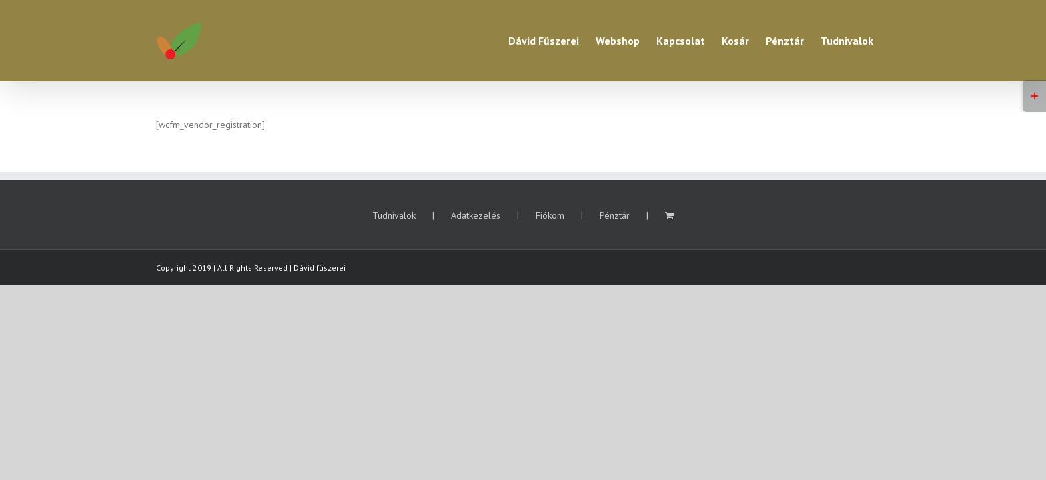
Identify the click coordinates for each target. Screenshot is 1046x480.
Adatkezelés (475, 215)
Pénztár (615, 215)
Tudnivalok (394, 215)
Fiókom (550, 215)
